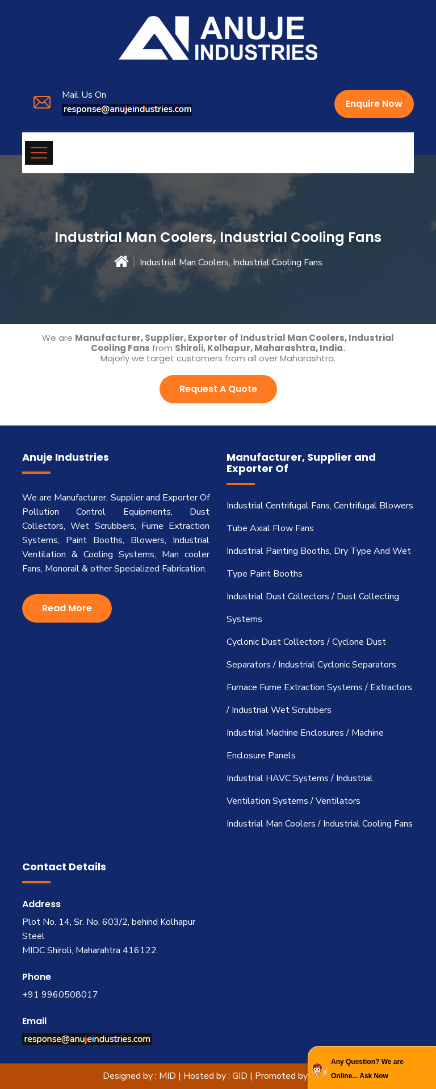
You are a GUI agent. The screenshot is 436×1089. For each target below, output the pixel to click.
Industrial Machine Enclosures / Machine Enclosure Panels (305, 744)
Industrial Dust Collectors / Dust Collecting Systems (313, 607)
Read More (67, 608)
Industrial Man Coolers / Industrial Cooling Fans (320, 823)
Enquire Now (374, 103)
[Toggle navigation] (39, 153)
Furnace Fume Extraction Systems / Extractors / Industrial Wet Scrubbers (319, 698)
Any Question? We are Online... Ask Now (367, 1069)
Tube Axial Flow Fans (270, 528)
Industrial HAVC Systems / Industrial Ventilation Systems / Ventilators (300, 789)
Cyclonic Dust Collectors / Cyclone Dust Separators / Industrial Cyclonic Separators (311, 653)
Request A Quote (218, 388)
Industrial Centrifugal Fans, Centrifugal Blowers (320, 505)
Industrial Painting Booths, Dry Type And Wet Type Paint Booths (319, 562)
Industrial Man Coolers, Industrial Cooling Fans (231, 262)
